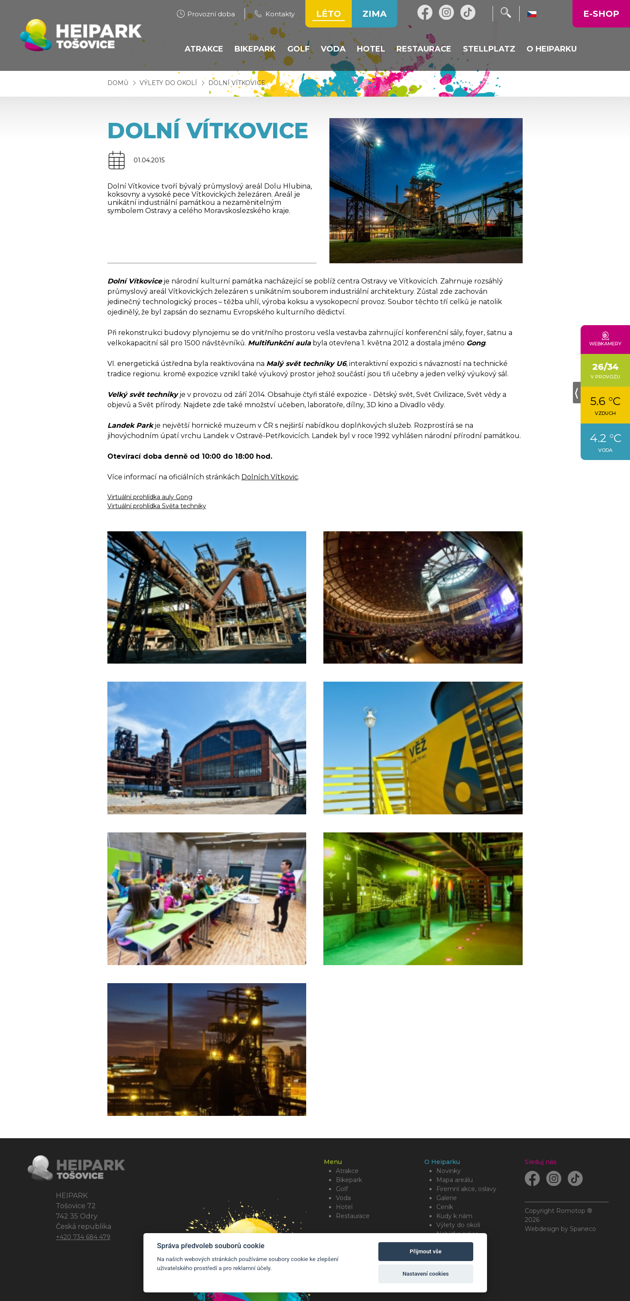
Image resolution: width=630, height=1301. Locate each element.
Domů (117, 83)
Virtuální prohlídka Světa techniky (156, 506)
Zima (374, 14)
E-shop (601, 14)
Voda (343, 1198)
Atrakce (347, 1171)
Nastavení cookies (425, 1274)
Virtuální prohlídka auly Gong (149, 497)
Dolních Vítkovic (269, 477)
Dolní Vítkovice (236, 83)
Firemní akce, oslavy (466, 1189)
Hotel (344, 1207)
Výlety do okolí (169, 83)
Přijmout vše (425, 1251)
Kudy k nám (454, 1216)
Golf (342, 1189)
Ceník (444, 1207)
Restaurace (353, 1216)
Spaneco (583, 1229)
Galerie (446, 1198)
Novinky (448, 1171)
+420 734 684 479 (83, 1237)
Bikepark (349, 1180)
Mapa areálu (454, 1180)
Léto (328, 14)
